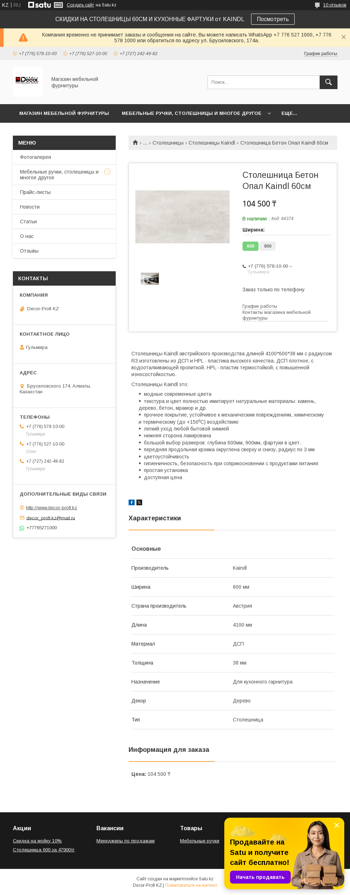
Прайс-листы (35, 192)
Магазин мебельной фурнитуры (64, 113)
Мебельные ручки (199, 840)
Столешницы (168, 143)
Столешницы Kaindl (212, 143)
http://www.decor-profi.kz (51, 507)
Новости (30, 207)
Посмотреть (273, 19)
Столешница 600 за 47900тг (44, 849)
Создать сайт (80, 5)
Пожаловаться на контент (191, 885)
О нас (27, 236)
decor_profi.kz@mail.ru (50, 517)
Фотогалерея (35, 157)
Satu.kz (206, 878)
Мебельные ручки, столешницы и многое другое (191, 113)
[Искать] (329, 82)
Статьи (28, 221)
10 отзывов (334, 5)
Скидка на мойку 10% (37, 840)
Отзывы (29, 251)
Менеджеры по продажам (125, 840)
